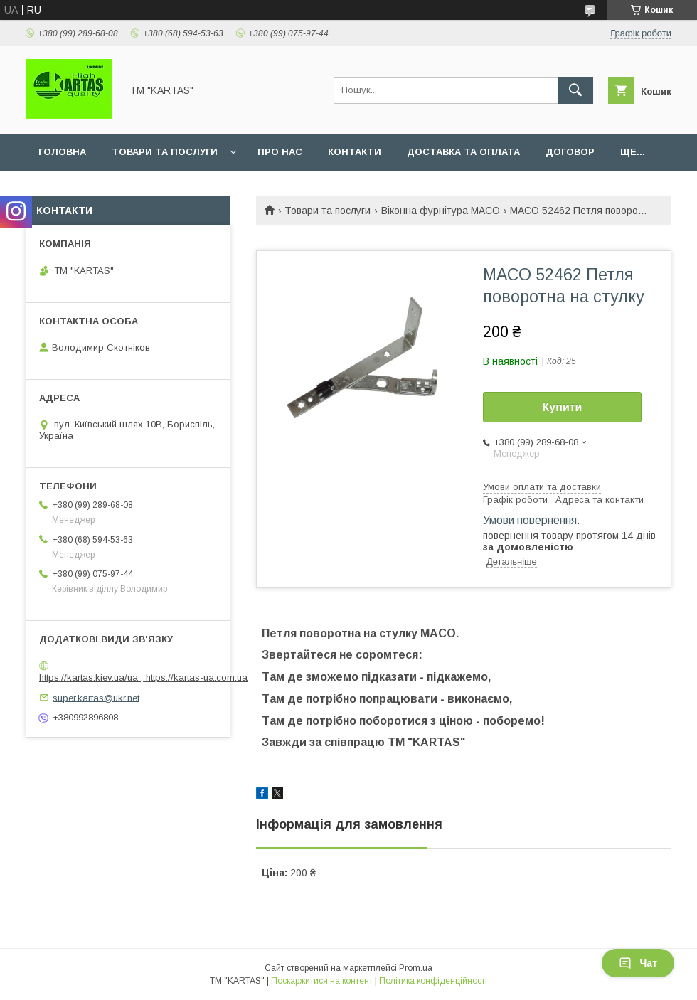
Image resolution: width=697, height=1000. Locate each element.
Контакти (354, 152)
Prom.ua (415, 968)
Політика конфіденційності (433, 981)
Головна (62, 152)
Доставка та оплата (463, 152)
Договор (570, 152)
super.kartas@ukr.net (96, 697)
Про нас (279, 152)
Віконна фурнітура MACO (440, 210)
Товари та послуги (165, 152)
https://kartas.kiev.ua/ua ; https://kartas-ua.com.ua (143, 677)
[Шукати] (575, 90)
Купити (562, 407)
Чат (638, 963)
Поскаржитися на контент (322, 981)
